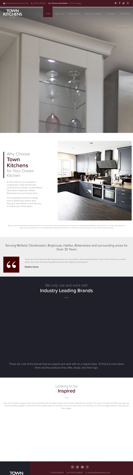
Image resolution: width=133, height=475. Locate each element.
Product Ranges (93, 14)
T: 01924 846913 (57, 472)
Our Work (125, 14)
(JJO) (28, 403)
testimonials (49, 228)
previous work (85, 228)
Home (48, 14)
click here (90, 406)
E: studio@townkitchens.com (98, 472)
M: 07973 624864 (74, 472)
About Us (59, 14)
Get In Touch (123, 26)
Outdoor (110, 14)
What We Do (74, 14)
